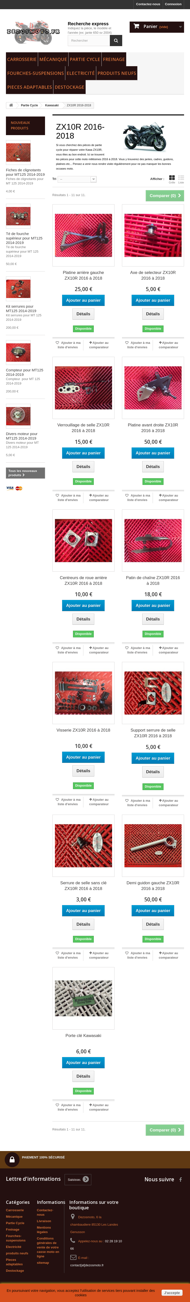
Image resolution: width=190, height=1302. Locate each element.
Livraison (44, 1221)
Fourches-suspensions (35, 73)
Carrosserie (22, 59)
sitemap (43, 1263)
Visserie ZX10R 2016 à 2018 (83, 730)
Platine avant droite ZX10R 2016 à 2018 (153, 428)
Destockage (69, 87)
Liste (181, 179)
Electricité (81, 73)
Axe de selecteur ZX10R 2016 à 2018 (153, 275)
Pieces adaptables (29, 87)
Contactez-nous (148, 4)
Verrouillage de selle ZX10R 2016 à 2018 (83, 428)
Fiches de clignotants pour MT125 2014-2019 (25, 172)
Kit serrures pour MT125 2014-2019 (21, 308)
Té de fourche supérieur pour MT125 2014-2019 (24, 238)
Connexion (173, 4)
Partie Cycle (85, 59)
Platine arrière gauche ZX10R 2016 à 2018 (83, 275)
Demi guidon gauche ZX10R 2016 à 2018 (153, 886)
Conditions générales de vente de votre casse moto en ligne (48, 1247)
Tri (54, 179)
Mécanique (53, 59)
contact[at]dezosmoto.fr (87, 1265)
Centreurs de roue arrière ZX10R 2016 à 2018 (83, 580)
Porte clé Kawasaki (83, 1035)
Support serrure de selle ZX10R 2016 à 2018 (153, 733)
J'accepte (172, 1293)
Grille (172, 179)
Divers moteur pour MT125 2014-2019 (22, 436)
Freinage (114, 59)
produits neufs (116, 73)
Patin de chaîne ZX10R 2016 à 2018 (153, 580)
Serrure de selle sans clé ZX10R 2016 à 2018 (83, 886)
